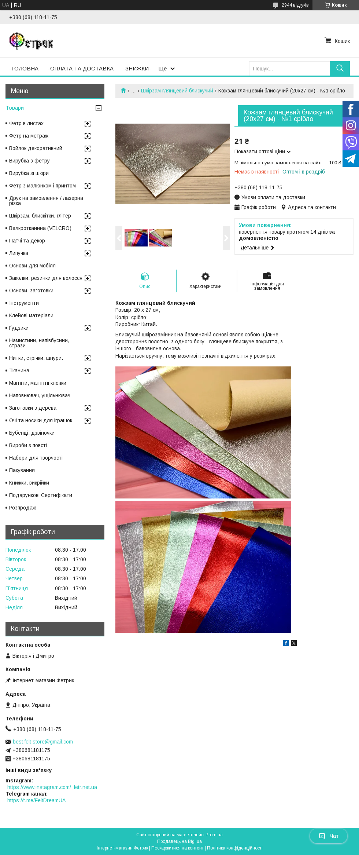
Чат (328, 836)
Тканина (19, 370)
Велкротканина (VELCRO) (40, 228)
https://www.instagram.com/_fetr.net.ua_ (53, 787)
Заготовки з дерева (32, 408)
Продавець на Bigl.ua (179, 841)
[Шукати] (340, 68)
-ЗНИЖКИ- (137, 68)
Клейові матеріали (31, 315)
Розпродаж (22, 508)
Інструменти (24, 303)
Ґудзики (19, 328)
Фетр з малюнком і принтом (42, 186)
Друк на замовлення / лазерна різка (46, 200)
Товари (14, 108)
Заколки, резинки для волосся (45, 278)
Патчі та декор (27, 241)
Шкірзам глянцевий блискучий (177, 91)
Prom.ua (214, 834)
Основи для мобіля (32, 265)
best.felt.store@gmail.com (43, 742)
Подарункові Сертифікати (40, 495)
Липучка (18, 253)
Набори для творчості (36, 458)
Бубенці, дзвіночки (32, 433)
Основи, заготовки (31, 290)
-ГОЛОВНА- (25, 68)
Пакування (22, 470)
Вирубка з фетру (29, 161)
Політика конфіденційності (235, 848)
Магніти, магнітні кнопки (37, 383)
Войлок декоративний (35, 148)
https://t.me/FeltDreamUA (36, 800)
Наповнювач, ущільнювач (39, 395)
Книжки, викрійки (29, 483)
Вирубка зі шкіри (29, 173)
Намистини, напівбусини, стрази (39, 342)
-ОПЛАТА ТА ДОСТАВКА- (82, 68)
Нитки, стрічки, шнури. (36, 358)
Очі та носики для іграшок (40, 420)
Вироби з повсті (28, 445)
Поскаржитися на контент (177, 848)
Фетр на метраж (28, 136)
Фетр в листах (26, 123)
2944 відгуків (295, 5)
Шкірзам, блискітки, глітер (40, 216)
